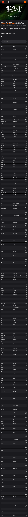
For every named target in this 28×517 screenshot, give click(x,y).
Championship (8, 23)
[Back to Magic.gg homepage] (5, 2)
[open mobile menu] (24, 2)
